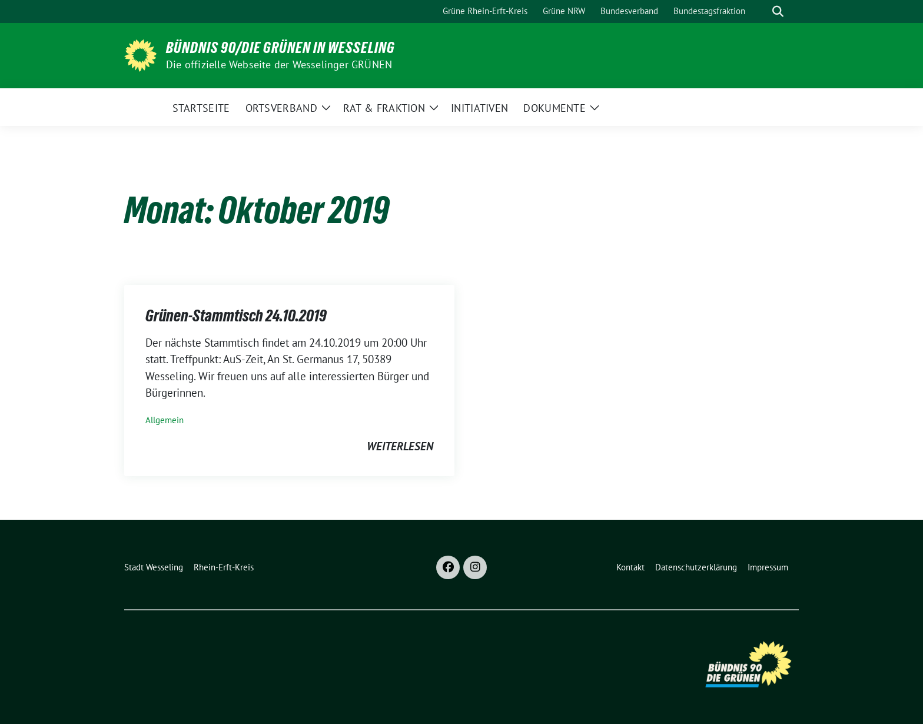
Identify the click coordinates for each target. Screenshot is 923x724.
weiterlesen (400, 446)
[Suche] (761, 11)
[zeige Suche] (777, 11)
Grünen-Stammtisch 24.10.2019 (236, 315)
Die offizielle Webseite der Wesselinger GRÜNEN (279, 64)
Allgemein (164, 420)
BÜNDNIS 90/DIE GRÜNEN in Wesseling (280, 48)
